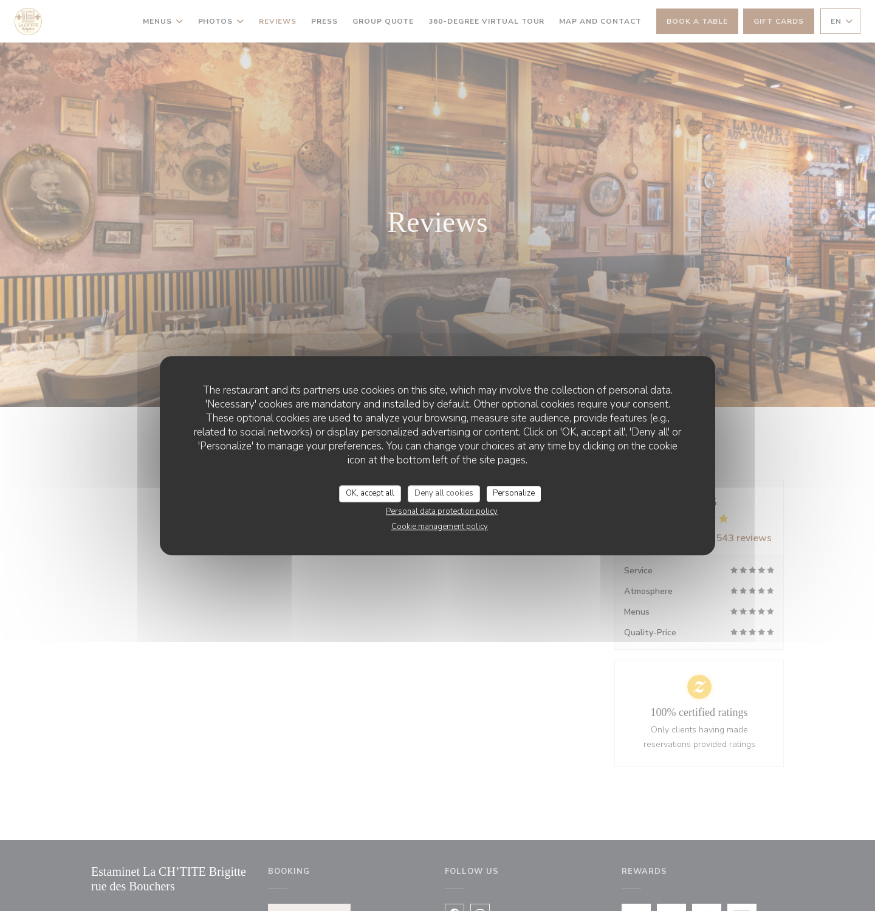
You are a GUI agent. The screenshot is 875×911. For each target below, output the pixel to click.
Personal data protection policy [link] (442, 511)
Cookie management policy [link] (439, 526)
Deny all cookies (443, 493)
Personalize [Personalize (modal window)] (514, 493)
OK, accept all (370, 493)
